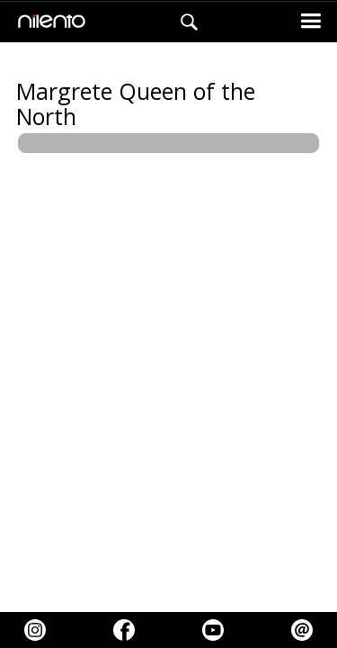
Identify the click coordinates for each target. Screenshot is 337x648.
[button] (310, 22)
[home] (47, 23)
